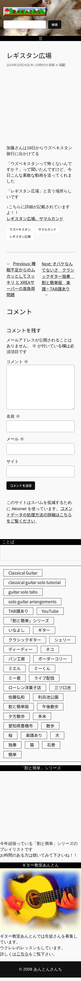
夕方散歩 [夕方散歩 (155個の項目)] (16, 716)
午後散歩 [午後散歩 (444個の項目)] (50, 706)
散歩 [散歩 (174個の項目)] (50, 726)
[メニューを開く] (40, 38)
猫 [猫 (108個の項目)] (32, 745)
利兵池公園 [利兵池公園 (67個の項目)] (48, 697)
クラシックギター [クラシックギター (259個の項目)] (24, 640)
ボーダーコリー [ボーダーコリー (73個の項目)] (52, 659)
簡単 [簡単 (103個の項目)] (12, 754)
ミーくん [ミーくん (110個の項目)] (42, 668)
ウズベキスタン (20, 229)
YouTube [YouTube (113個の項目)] (50, 611)
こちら (22, 954)
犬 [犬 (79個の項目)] (57, 735)
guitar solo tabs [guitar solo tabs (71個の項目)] (23, 592)
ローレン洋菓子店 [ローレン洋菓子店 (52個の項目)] (24, 687)
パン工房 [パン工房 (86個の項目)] (16, 659)
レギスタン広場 (20, 236)
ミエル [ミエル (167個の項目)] (14, 668)
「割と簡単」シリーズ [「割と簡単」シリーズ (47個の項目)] (28, 620)
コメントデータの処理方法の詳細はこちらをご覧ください (39, 514)
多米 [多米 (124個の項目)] (42, 716)
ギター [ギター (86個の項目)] (44, 630)
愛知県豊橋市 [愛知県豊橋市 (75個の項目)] (20, 726)
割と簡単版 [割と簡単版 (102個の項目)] (18, 706)
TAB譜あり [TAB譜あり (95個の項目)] (18, 611)
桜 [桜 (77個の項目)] (10, 735)
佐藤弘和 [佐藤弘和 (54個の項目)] (16, 697)
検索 (55, 24)
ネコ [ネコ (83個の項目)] (50, 649)
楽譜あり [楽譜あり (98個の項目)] (34, 735)
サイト (12, 461)
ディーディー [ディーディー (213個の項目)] (20, 649)
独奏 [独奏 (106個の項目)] (12, 745)
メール (15, 439)
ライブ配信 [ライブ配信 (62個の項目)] (44, 678)
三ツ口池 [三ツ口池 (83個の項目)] (62, 687)
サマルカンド (47, 229)
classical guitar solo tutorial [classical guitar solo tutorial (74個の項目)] (34, 582)
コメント (17, 361)
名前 (13, 416)
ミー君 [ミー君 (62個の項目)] (14, 678)
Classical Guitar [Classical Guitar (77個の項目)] (22, 573)
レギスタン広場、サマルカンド (34, 219)
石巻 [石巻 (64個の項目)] (51, 745)
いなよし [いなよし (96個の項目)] (16, 630)
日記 (62, 64)
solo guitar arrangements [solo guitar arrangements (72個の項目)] (32, 601)
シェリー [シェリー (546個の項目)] (62, 640)
